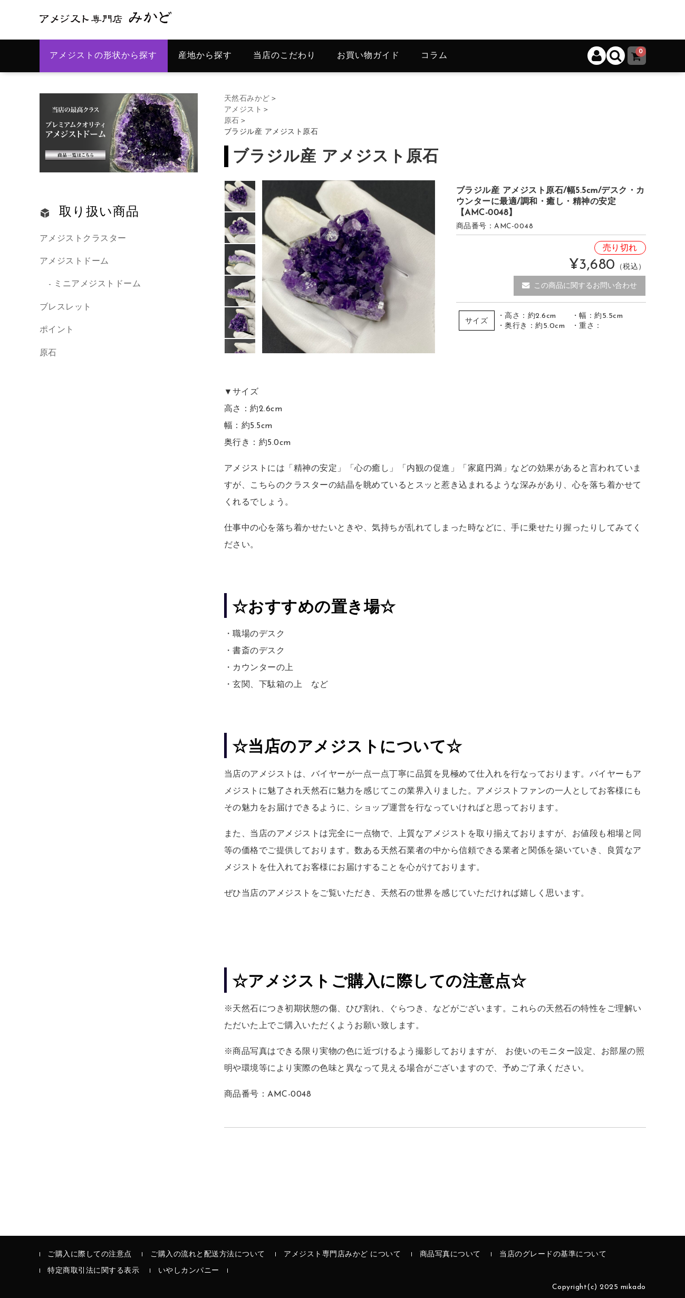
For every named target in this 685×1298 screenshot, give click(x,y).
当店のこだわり (284, 56)
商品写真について (450, 1254)
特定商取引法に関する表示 (93, 1271)
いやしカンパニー (188, 1271)
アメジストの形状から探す (103, 56)
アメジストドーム (74, 261)
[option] (240, 196)
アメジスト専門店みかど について (342, 1254)
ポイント (57, 330)
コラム (434, 56)
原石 (48, 353)
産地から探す (205, 56)
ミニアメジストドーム (97, 284)
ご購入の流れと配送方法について (207, 1254)
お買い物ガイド (368, 56)
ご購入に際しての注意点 (89, 1254)
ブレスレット (66, 307)
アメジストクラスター (83, 239)
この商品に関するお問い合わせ (579, 286)
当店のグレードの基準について (552, 1254)
